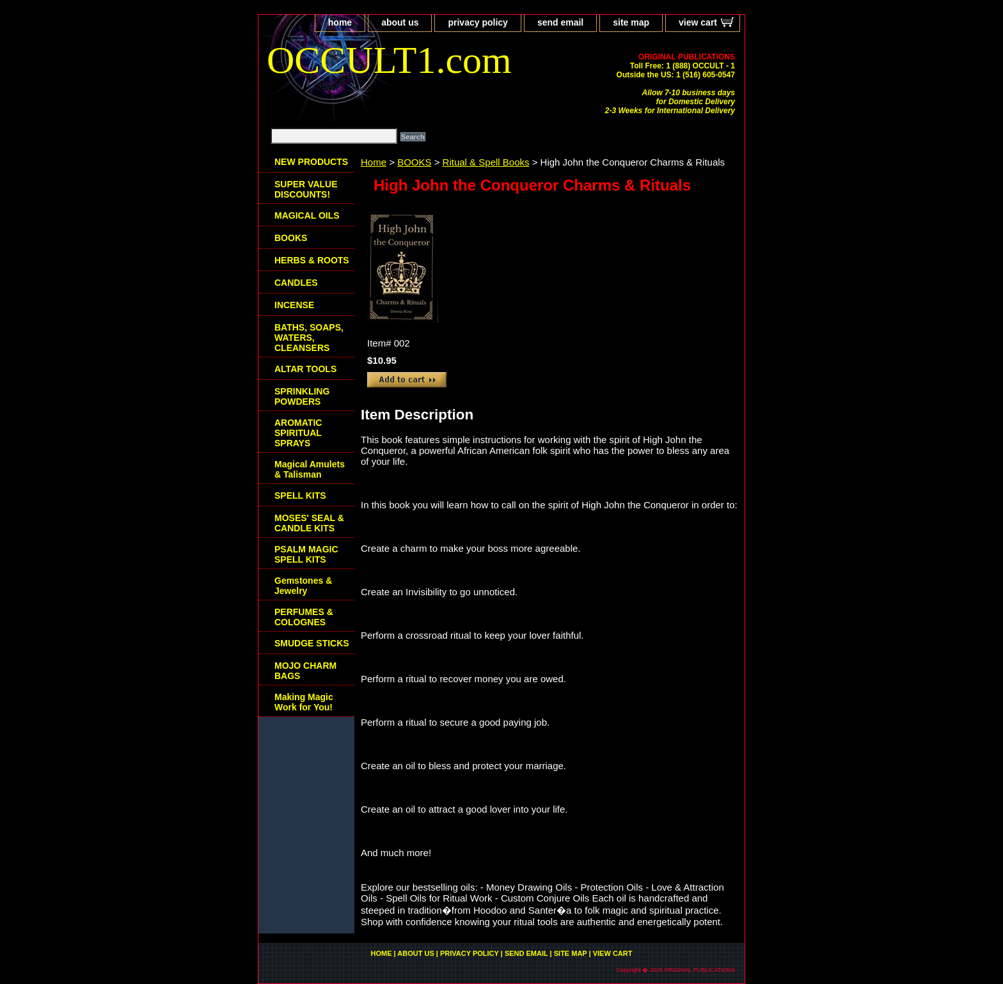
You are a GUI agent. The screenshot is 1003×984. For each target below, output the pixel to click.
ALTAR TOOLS (305, 369)
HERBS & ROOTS (311, 260)
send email (560, 22)
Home (373, 162)
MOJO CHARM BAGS (305, 670)
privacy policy (477, 22)
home (340, 22)
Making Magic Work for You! (303, 702)
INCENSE (294, 305)
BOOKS (414, 162)
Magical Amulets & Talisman (309, 469)
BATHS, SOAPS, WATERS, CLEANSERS (309, 337)
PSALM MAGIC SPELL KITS (306, 554)
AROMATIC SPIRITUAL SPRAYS (298, 433)
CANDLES (296, 282)
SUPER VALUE (306, 189)
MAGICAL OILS (307, 215)
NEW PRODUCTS (311, 162)
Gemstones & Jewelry (303, 585)
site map (631, 22)
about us (399, 22)
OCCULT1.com (389, 60)
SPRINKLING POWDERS (301, 396)
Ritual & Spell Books (486, 162)
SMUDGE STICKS (311, 643)
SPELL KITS (300, 495)
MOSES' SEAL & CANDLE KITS (309, 523)
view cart (698, 22)
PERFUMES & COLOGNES (303, 617)
